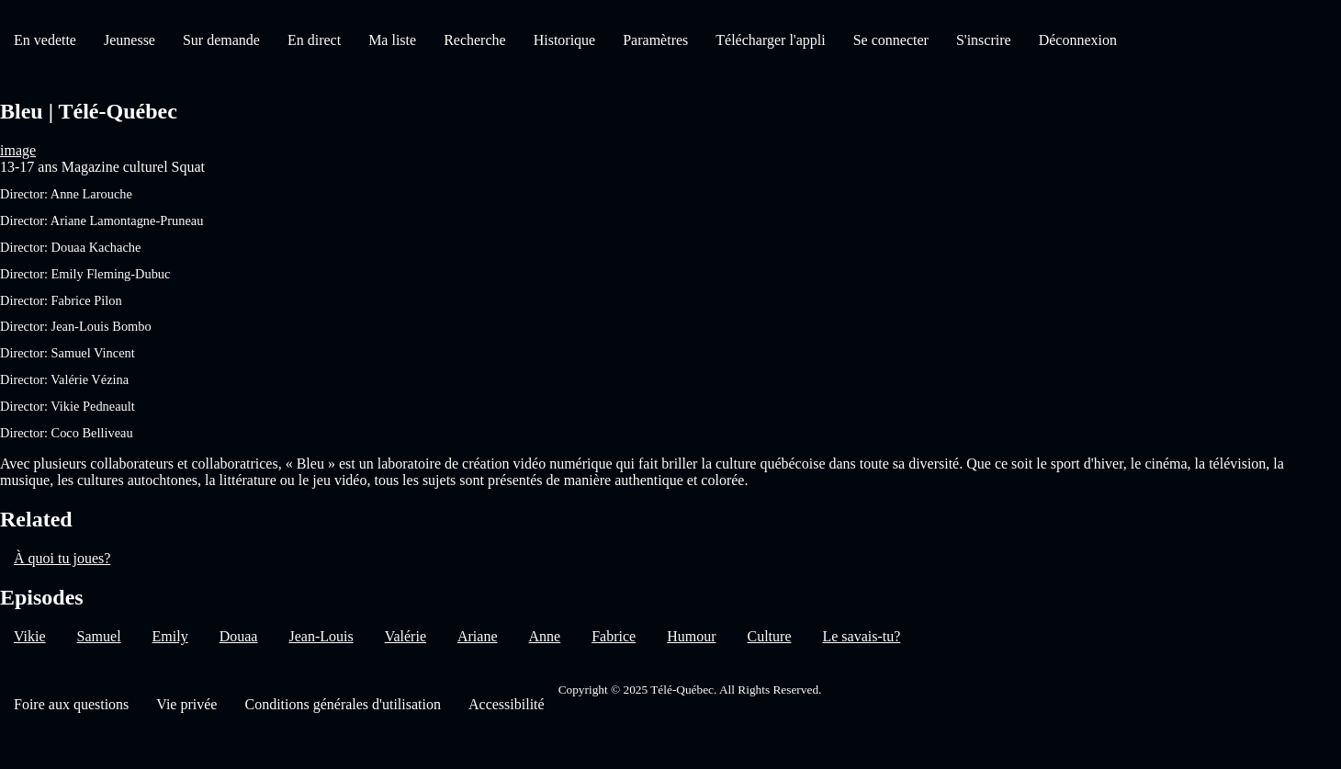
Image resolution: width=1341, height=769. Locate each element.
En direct (314, 40)
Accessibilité (506, 704)
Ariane (477, 636)
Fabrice (614, 636)
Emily (170, 636)
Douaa (239, 636)
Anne (545, 636)
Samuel (99, 636)
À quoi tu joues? (62, 558)
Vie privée (186, 704)
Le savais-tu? (861, 636)
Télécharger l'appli (770, 40)
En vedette (45, 40)
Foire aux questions (71, 704)
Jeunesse (129, 40)
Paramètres (655, 40)
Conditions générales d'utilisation (342, 704)
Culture (769, 636)
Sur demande (221, 40)
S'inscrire (983, 40)
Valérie (405, 636)
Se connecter (891, 40)
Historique (565, 40)
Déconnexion (1078, 40)
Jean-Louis (320, 636)
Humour (691, 636)
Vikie (30, 636)
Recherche (475, 40)
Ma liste (392, 40)
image (18, 150)
